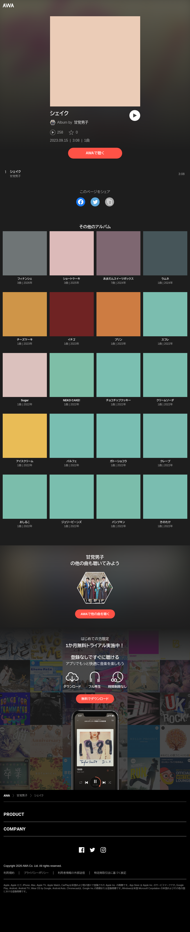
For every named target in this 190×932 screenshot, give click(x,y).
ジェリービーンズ (72, 522)
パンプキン (118, 522)
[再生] (134, 115)
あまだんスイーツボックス (118, 278)
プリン (118, 339)
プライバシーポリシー (36, 872)
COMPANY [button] (14, 829)
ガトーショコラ (118, 461)
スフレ (165, 339)
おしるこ (25, 522)
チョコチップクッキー (118, 400)
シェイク (38, 795)
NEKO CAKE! (71, 400)
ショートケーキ (71, 278)
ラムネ (165, 278)
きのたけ (165, 522)
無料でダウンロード (94, 699)
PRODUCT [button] (14, 814)
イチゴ (71, 339)
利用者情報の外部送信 (71, 872)
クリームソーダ (165, 400)
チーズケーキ (25, 339)
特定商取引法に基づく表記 (110, 872)
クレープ (165, 461)
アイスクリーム (24, 461)
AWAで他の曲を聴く (94, 614)
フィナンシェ (24, 278)
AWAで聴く (95, 153)
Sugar (25, 400)
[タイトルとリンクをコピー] (109, 201)
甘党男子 (81, 122)
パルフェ (71, 461)
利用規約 (9, 872)
